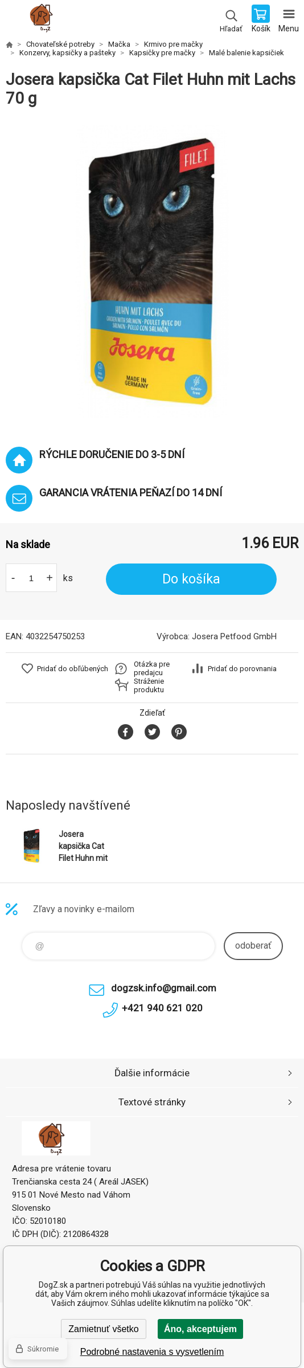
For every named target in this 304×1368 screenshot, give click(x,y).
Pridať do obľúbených (72, 668)
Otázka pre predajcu (152, 668)
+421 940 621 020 (162, 1008)
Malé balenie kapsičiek (246, 52)
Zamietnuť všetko (103, 1329)
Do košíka (191, 579)
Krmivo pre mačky (173, 44)
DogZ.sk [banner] (45, 20)
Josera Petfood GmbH (234, 636)
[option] (152, 271)
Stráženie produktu (149, 685)
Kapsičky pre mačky (162, 52)
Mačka (119, 44)
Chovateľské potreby (60, 44)
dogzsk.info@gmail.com (163, 988)
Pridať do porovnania (242, 668)
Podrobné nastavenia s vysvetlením (152, 1352)
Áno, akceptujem (200, 1329)
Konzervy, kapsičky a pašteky (67, 52)
